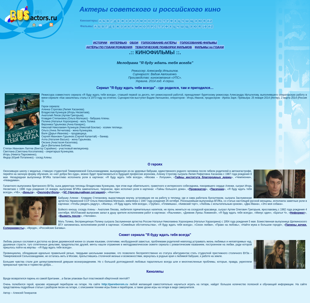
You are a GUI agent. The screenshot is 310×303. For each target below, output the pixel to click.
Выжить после (70, 215)
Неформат (297, 212)
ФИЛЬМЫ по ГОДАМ (209, 47)
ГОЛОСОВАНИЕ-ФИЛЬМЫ (198, 42)
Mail (40, 25)
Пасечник (217, 189)
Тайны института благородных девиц (203, 177)
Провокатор (197, 189)
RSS (51, 24)
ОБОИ (134, 42)
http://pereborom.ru (115, 284)
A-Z (209, 21)
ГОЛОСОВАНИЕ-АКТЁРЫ (159, 42)
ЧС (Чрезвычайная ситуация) (84, 192)
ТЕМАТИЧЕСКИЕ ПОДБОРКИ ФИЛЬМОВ (163, 47)
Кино (31, 13)
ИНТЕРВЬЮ (118, 42)
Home (34, 24)
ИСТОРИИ (100, 42)
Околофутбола (48, 192)
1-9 (204, 26)
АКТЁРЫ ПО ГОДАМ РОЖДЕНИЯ (109, 47)
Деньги (28, 192)
